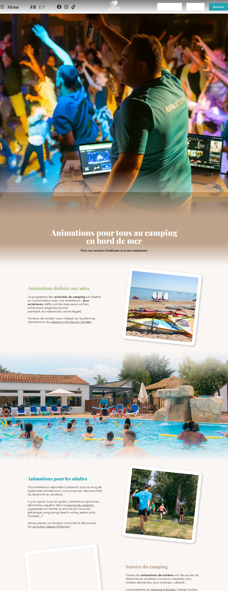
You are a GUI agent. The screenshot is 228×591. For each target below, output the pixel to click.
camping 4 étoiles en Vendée (70, 322)
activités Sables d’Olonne (51, 526)
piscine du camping (80, 505)
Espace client (155, 10)
